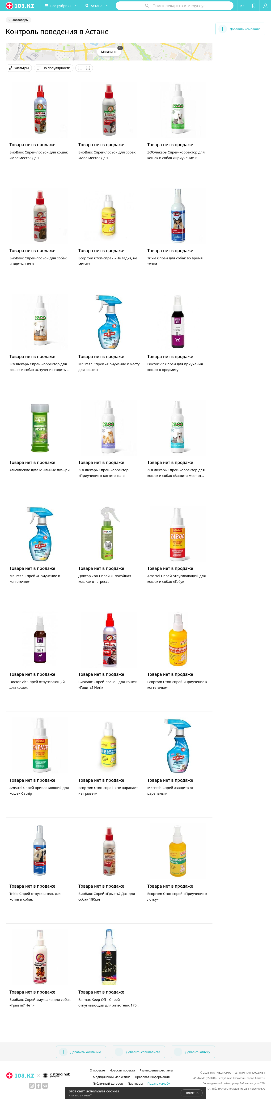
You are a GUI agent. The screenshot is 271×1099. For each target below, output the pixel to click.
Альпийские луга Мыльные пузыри (39, 469)
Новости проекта (122, 1070)
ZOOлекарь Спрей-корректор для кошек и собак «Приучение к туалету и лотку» (176, 158)
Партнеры (135, 1083)
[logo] (20, 5)
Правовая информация (152, 1077)
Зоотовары (20, 20)
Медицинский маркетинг (111, 1077)
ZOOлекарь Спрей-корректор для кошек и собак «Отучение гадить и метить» (39, 370)
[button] (61, 5)
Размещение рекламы (156, 1070)
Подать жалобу (159, 1083)
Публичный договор (108, 1083)
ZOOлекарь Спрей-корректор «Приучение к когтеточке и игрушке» (103, 475)
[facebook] (38, 1086)
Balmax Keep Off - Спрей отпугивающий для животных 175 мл (107, 1005)
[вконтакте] (45, 1086)
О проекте (97, 1070)
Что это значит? (80, 1095)
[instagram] (32, 1086)
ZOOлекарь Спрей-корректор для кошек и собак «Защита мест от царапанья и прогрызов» (176, 475)
